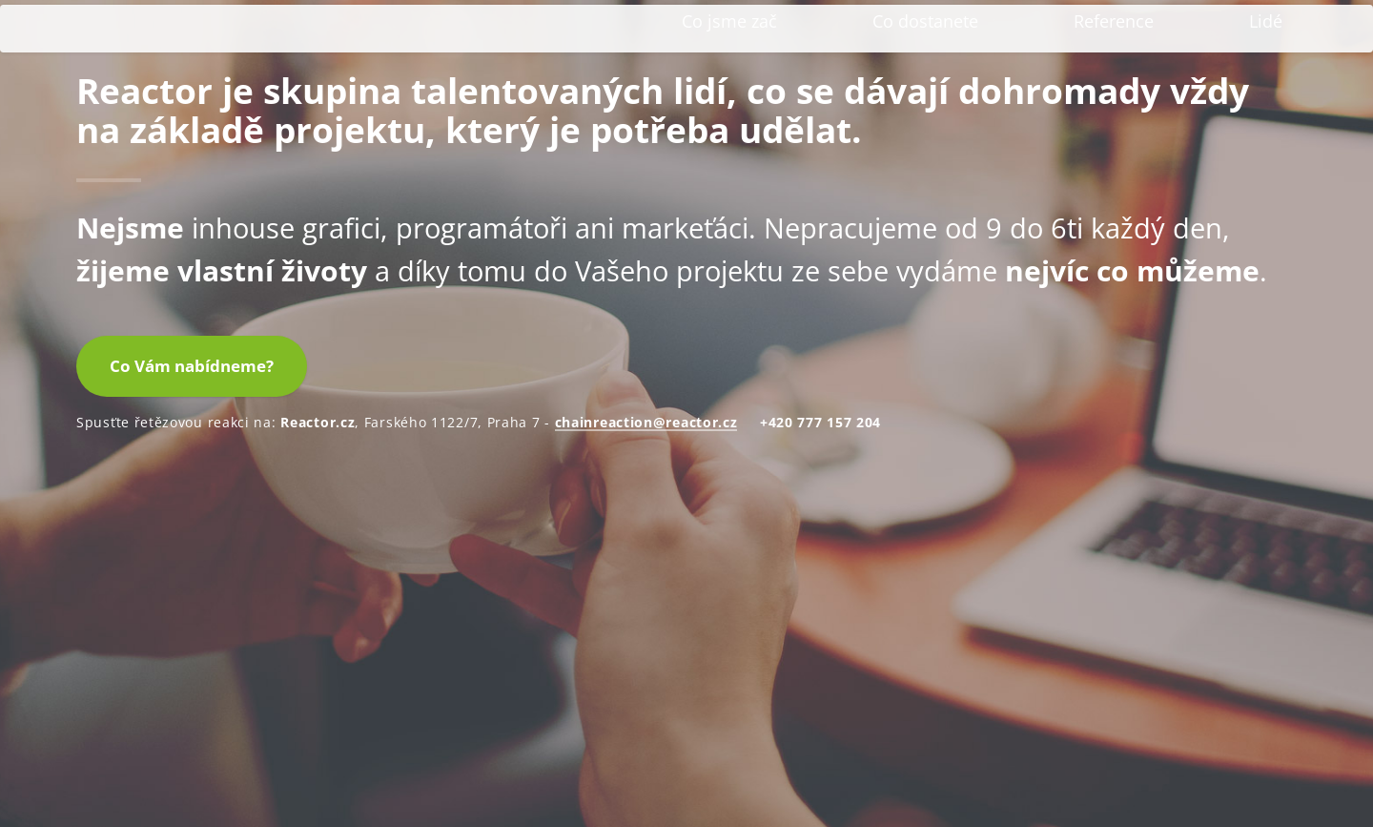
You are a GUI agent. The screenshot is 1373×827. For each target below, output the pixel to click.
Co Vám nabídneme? (192, 660)
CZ (1240, 29)
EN (1272, 29)
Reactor (189, 87)
